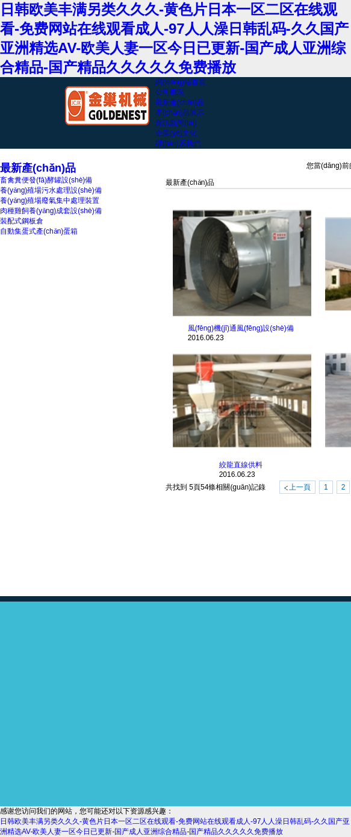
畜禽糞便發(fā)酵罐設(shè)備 (46, 180)
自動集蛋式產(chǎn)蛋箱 (39, 231)
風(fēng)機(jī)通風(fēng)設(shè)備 (241, 328)
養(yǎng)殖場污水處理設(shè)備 (51, 190)
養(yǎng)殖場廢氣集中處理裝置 (49, 200)
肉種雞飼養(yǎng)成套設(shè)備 (51, 211)
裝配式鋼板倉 (21, 221)
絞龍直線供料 (240, 465)
